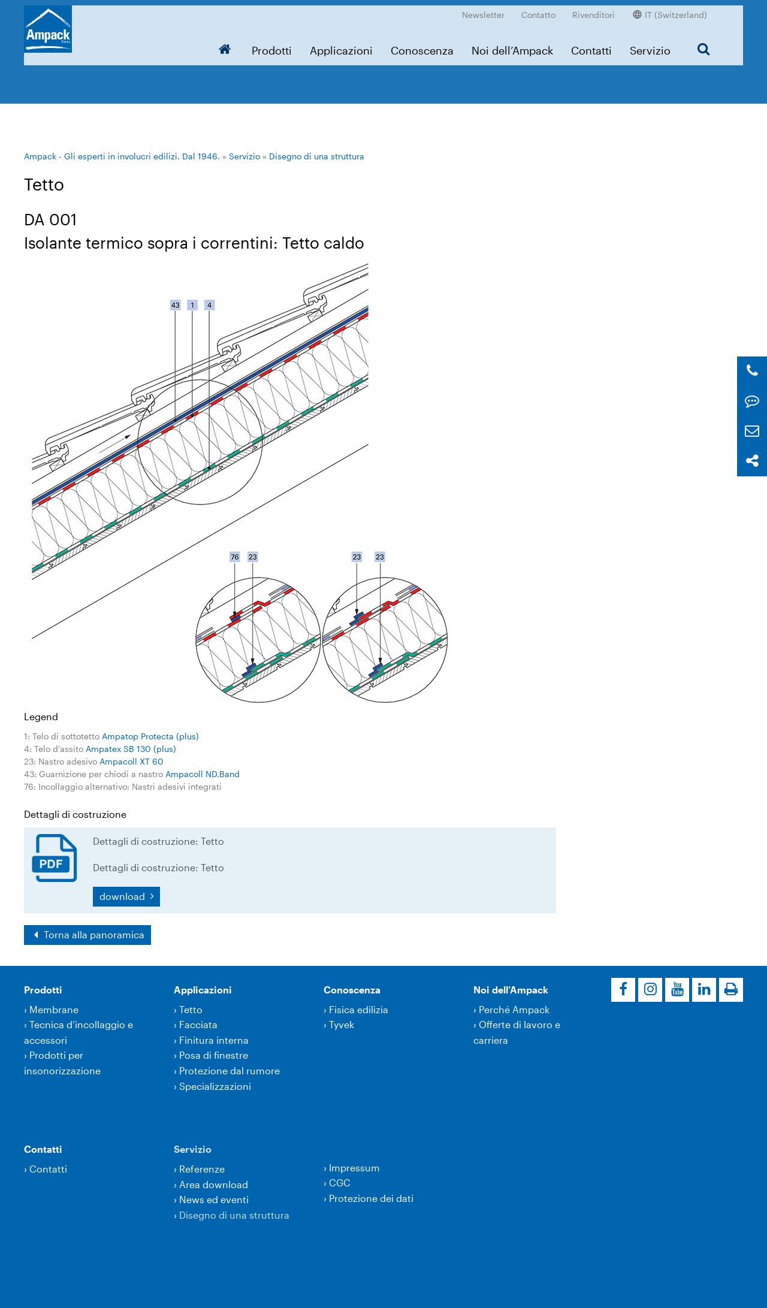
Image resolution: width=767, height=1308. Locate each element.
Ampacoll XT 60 (131, 761)
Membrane (53, 1009)
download (123, 896)
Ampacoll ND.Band (202, 774)
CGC (340, 1182)
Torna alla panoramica (92, 934)
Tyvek (341, 1024)
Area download (213, 1184)
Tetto (191, 1009)
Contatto (538, 9)
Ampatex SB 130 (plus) (131, 749)
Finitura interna (214, 1040)
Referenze (202, 1168)
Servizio (650, 45)
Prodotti (272, 45)
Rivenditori (593, 9)
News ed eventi (214, 1199)
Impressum (354, 1167)
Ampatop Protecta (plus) (150, 736)
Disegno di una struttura (316, 156)
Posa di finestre (213, 1055)
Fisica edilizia (358, 1009)
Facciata (198, 1024)
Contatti (591, 45)
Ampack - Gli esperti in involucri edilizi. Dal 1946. (122, 156)
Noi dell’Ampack (512, 45)
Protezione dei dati (371, 1198)
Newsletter (483, 9)
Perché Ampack (514, 1009)
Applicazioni (341, 45)
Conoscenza (422, 45)
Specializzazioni (215, 1086)
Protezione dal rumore (229, 1070)
